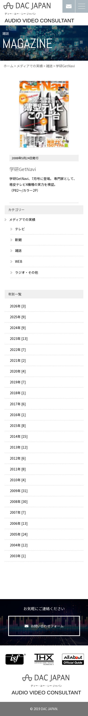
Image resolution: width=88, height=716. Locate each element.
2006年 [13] (18, 523)
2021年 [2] (17, 360)
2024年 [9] (17, 327)
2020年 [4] (17, 371)
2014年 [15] (18, 436)
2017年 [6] (17, 404)
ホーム (8, 66)
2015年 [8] (17, 425)
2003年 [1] (17, 555)
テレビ (20, 229)
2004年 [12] (18, 545)
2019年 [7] (17, 382)
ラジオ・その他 (26, 272)
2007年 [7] (17, 512)
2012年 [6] (17, 458)
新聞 (18, 239)
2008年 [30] (18, 501)
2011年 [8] (17, 469)
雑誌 (49, 66)
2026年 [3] (17, 306)
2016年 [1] (17, 414)
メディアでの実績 (30, 66)
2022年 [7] (17, 349)
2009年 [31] (18, 490)
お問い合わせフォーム (44, 626)
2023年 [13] (18, 338)
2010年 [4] (17, 479)
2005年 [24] (18, 534)
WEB (18, 261)
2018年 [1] (17, 392)
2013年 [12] (18, 447)
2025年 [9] (17, 316)
